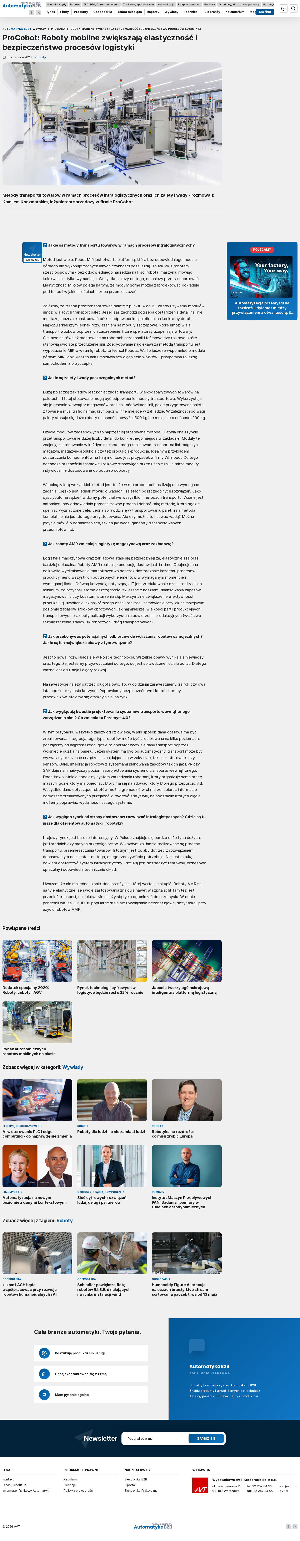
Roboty (75, 4)
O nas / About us (14, 1485)
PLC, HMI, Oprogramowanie (101, 4)
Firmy (64, 12)
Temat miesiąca (129, 12)
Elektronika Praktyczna (141, 1491)
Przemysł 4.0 (271, 4)
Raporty (153, 12)
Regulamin (71, 1479)
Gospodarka (102, 12)
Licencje (70, 1485)
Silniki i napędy (56, 4)
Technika (191, 12)
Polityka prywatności (79, 1491)
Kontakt (8, 1479)
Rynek (50, 12)
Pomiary (209, 4)
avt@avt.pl (288, 1486)
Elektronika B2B (136, 1479)
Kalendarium (235, 12)
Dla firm (265, 12)
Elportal (130, 1485)
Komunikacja (166, 4)
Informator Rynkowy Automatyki (25, 1491)
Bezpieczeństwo (189, 4)
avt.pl (284, 1491)
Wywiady (172, 12)
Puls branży (211, 12)
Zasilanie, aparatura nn (138, 4)
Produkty (81, 12)
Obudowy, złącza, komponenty (239, 4)
